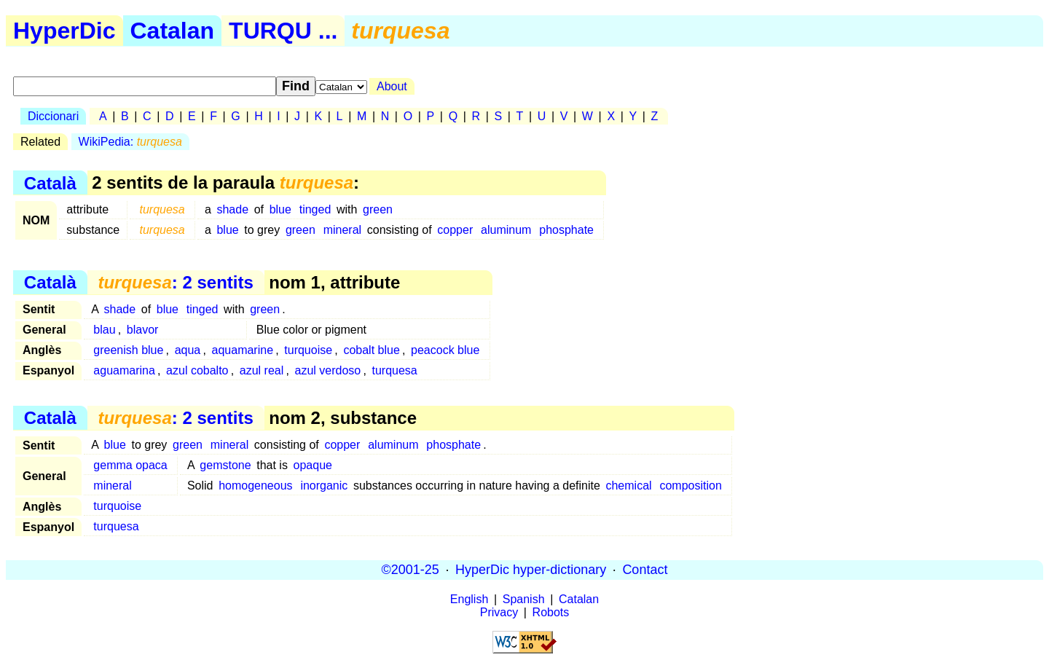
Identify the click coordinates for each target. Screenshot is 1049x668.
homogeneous (255, 485)
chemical (628, 485)
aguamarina (124, 370)
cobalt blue (371, 350)
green (378, 209)
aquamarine (243, 350)
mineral (342, 230)
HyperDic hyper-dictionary (530, 569)
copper (455, 230)
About (392, 86)
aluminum (506, 230)
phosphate (566, 230)
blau (104, 329)
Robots (551, 612)
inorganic (323, 485)
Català (50, 182)
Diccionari (53, 116)
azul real (261, 370)
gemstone (225, 465)
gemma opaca (130, 465)
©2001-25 (410, 569)
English (469, 599)
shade (232, 209)
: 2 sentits (175, 282)
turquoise (308, 350)
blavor (143, 329)
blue (280, 209)
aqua (188, 350)
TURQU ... (283, 30)
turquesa (394, 370)
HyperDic (64, 30)
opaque (313, 465)
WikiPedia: (130, 141)
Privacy (499, 612)
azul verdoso (328, 370)
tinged (315, 209)
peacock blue (445, 350)
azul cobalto (197, 370)
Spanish (524, 599)
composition (690, 485)
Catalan (172, 30)
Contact (644, 569)
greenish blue (128, 350)
